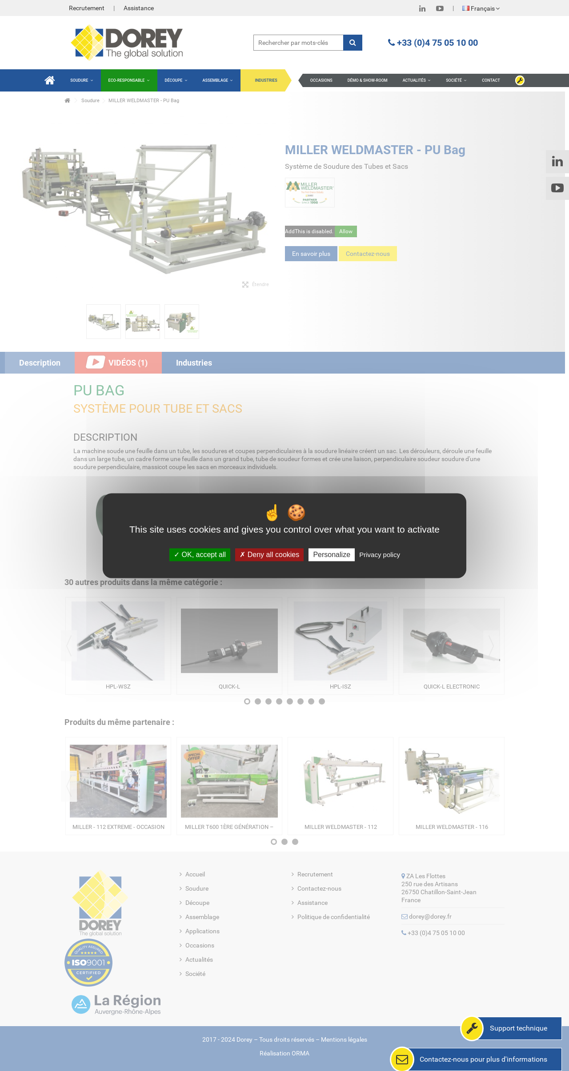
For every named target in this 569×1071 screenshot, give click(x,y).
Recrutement (86, 8)
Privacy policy (379, 554)
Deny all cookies (269, 554)
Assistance (139, 8)
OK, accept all (200, 554)
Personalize (331, 554)
